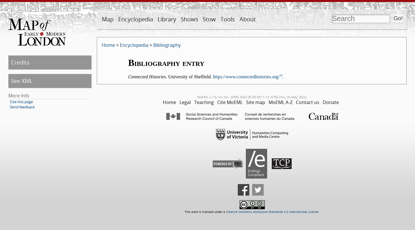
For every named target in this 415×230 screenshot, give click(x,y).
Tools (227, 19)
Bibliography (167, 45)
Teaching (204, 102)
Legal (185, 102)
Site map (255, 102)
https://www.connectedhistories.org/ (246, 76)
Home (108, 45)
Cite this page (21, 101)
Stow (209, 19)
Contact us (307, 102)
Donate (331, 102)
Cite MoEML (230, 102)
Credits (20, 62)
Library (167, 19)
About (247, 19)
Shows (189, 19)
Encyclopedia (135, 19)
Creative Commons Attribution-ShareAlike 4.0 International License (272, 212)
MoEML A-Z (281, 102)
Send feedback (22, 107)
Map (108, 19)
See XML (22, 81)
